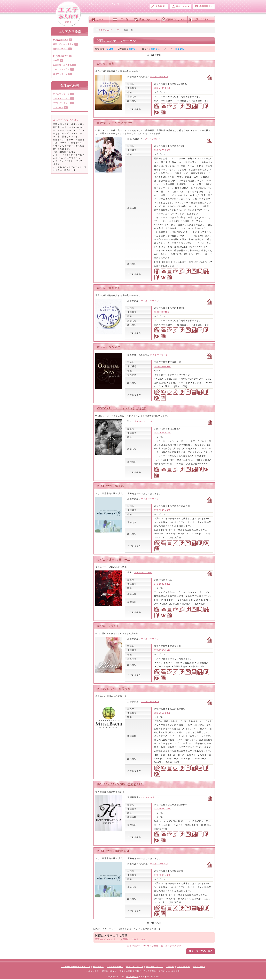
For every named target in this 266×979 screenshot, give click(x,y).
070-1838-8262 (162, 584)
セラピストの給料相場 (169, 971)
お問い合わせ (204, 6)
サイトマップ (180, 6)
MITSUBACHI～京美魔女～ (115, 688)
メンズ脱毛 (58, 107)
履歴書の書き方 (109, 971)
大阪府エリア (60, 40)
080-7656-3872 (162, 713)
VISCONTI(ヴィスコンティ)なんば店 (121, 408)
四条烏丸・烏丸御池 (62, 65)
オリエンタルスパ (109, 346)
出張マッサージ (60, 49)
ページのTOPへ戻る (201, 951)
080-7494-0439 (162, 88)
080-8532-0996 (162, 366)
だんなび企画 (132, 977)
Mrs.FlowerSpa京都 (110, 485)
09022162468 (161, 312)
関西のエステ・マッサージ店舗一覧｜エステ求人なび (154, 946)
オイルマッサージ (159, 76)
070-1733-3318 (162, 650)
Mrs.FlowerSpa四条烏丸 (113, 850)
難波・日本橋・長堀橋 (63, 44)
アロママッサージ (61, 98)
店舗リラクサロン (148, 19)
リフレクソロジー (152, 139)
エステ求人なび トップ (107, 30)
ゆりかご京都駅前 (109, 287)
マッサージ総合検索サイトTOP (75, 967)
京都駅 (56, 60)
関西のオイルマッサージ (107, 939)
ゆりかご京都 (106, 63)
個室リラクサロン (175, 19)
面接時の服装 (126, 971)
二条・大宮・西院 (61, 69)
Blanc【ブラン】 (108, 625)
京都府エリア (60, 56)
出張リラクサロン (202, 19)
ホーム (100, 19)
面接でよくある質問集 (145, 971)
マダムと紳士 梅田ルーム (113, 559)
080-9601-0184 (162, 433)
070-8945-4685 (162, 510)
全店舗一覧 (98, 967)
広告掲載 (158, 6)
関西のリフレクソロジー (135, 939)
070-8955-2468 (162, 809)
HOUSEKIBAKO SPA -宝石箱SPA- (120, 784)
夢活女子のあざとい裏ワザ (114, 122)
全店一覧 (123, 19)
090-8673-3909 (162, 150)
